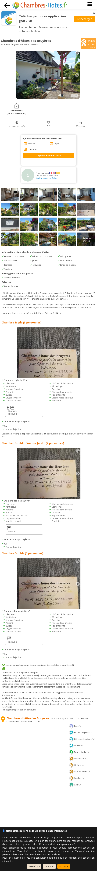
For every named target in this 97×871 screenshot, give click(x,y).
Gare (75, 725)
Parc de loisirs (79, 771)
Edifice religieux (80, 732)
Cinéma (76, 765)
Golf (75, 784)
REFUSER (49, 866)
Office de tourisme (82, 739)
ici (13, 861)
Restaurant (78, 758)
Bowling (77, 778)
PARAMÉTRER (34, 866)
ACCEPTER (63, 866)
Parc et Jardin (79, 752)
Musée (76, 745)
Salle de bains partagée (16, 421)
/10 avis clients (88, 44)
